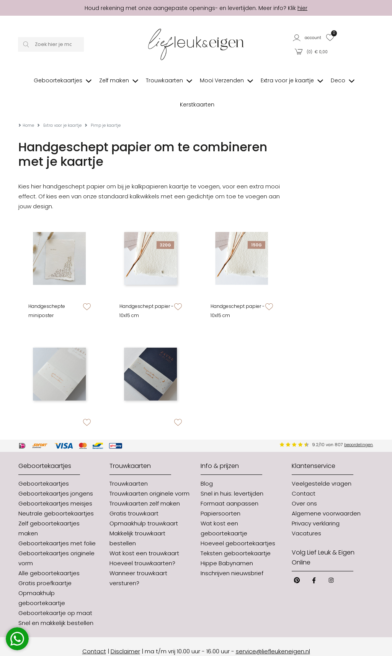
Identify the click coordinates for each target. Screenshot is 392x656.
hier (302, 8)
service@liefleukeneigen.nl (273, 632)
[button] (307, 37)
